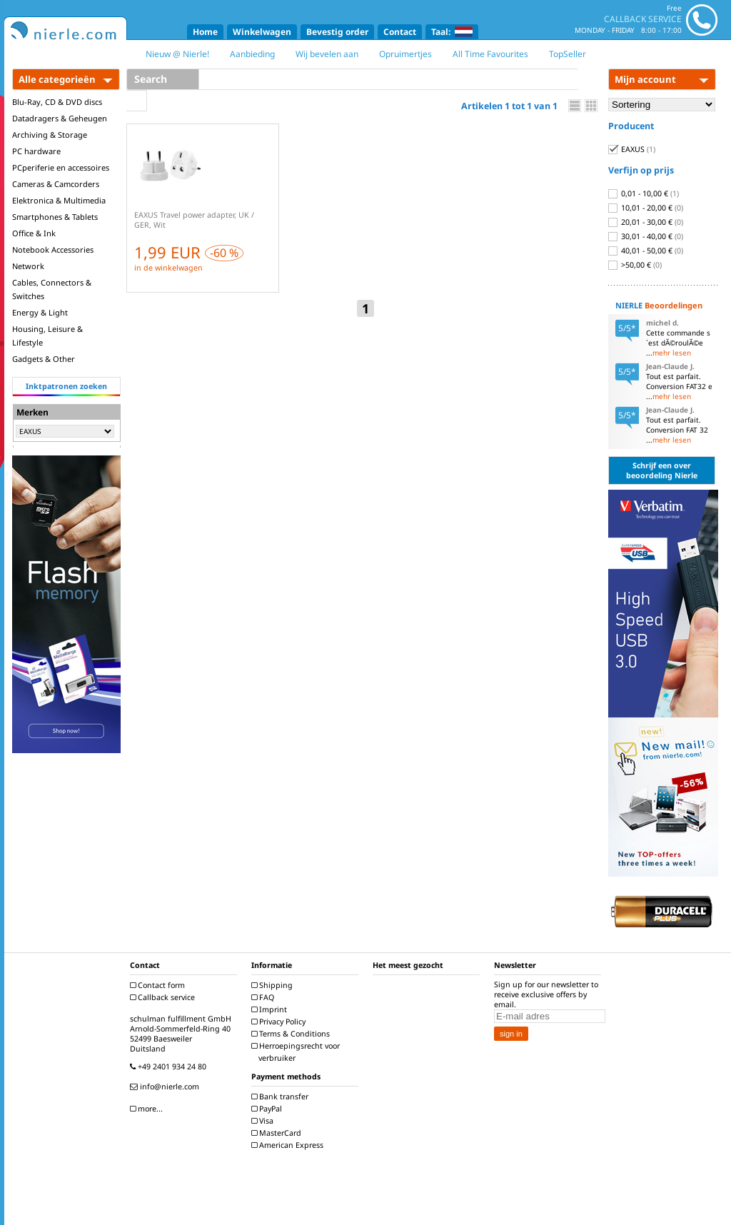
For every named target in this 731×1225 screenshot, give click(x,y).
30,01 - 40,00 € (645, 236)
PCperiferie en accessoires (60, 167)
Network (28, 266)
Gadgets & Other (43, 358)
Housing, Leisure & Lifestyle (47, 335)
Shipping (274, 985)
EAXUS (631, 149)
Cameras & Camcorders (55, 183)
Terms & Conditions (292, 1034)
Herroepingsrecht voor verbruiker (297, 1052)
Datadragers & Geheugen (59, 118)
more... (148, 1109)
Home (205, 32)
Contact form (159, 985)
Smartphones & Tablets (55, 216)
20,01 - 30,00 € (645, 222)
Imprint (271, 1009)
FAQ (264, 997)
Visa (264, 1121)
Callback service (164, 997)
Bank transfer (281, 1097)
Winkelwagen (262, 32)
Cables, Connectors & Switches (51, 289)
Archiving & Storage (49, 134)
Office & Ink (34, 233)
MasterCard (278, 1133)
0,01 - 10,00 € (643, 193)
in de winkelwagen (168, 268)
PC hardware (36, 151)
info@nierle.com (166, 1087)
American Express (289, 1145)
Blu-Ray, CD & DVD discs (57, 101)
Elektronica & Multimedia (59, 200)
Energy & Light (40, 312)
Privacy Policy (280, 1022)
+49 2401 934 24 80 (169, 1067)
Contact (399, 32)
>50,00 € (635, 265)
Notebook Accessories (53, 249)
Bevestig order (337, 32)
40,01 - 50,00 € (645, 251)
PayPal (268, 1109)
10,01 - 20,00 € (645, 208)
